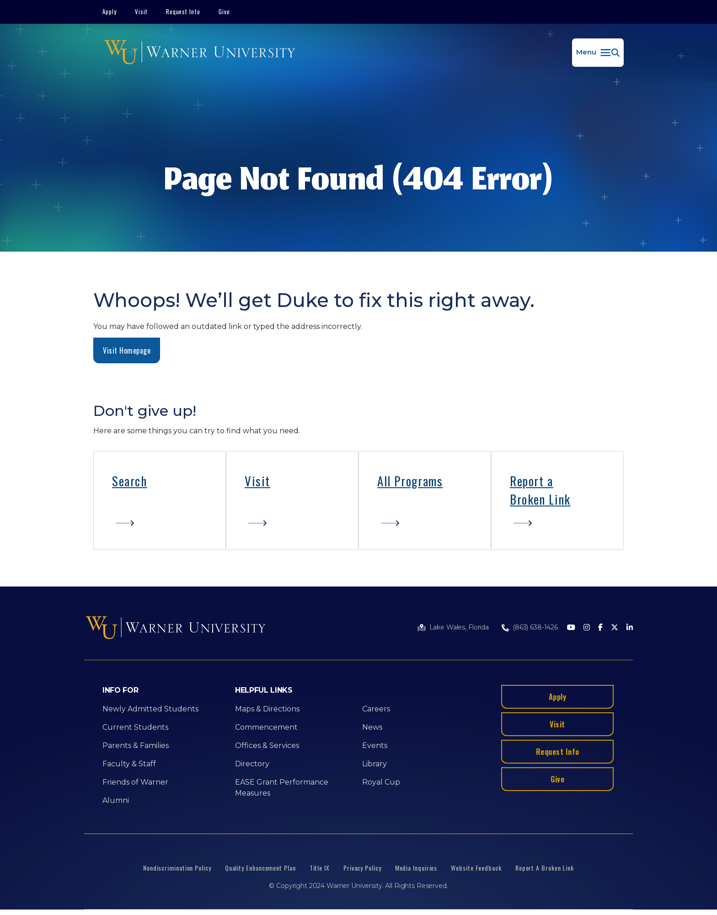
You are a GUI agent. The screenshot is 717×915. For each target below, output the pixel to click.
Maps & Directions (267, 709)
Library (374, 763)
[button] (598, 52)
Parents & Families (135, 745)
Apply (109, 11)
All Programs (410, 481)
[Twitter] (614, 628)
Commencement (266, 727)
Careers (376, 709)
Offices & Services (267, 745)
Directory (252, 763)
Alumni (115, 800)
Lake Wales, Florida (459, 627)
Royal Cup (381, 782)
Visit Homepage (126, 350)
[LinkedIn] (629, 628)
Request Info (183, 11)
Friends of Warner (135, 782)
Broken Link (540, 499)
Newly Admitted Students (150, 709)
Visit (141, 11)
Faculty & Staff (129, 763)
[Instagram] (586, 628)
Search (129, 481)
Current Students (135, 727)
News (372, 727)
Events (374, 745)
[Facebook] (600, 628)
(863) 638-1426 (535, 627)
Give (224, 11)
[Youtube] (571, 628)
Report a (531, 481)
